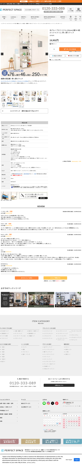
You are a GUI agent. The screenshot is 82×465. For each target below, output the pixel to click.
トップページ (3, 23)
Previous (2, 54)
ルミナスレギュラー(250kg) (8, 81)
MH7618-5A (18, 174)
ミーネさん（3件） (5, 211)
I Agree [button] (77, 459)
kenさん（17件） (4, 234)
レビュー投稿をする (55, 278)
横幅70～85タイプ (29, 23)
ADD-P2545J (26, 174)
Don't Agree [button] (69, 459)
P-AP (35, 174)
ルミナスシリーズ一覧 (11, 23)
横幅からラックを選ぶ (21, 23)
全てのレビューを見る (26, 278)
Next (47, 54)
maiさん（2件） (4, 223)
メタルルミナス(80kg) (22, 81)
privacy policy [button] (31, 462)
